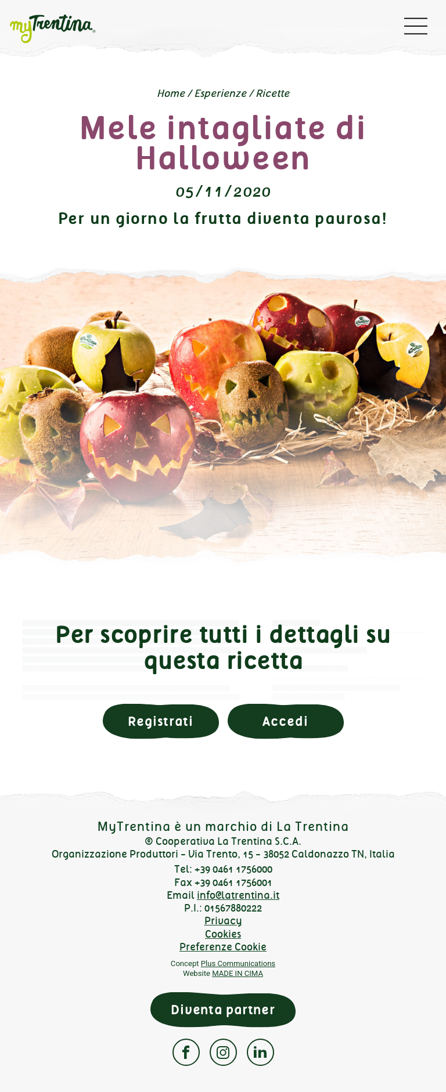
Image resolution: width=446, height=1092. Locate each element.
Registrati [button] (160, 721)
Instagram (223, 1052)
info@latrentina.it (238, 895)
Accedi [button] (285, 721)
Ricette (272, 93)
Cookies (223, 934)
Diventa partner (223, 1010)
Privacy (223, 921)
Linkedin (260, 1052)
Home (171, 93)
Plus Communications (238, 963)
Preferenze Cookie (223, 947)
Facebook (186, 1052)
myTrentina (61, 29)
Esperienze (220, 93)
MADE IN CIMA (237, 973)
